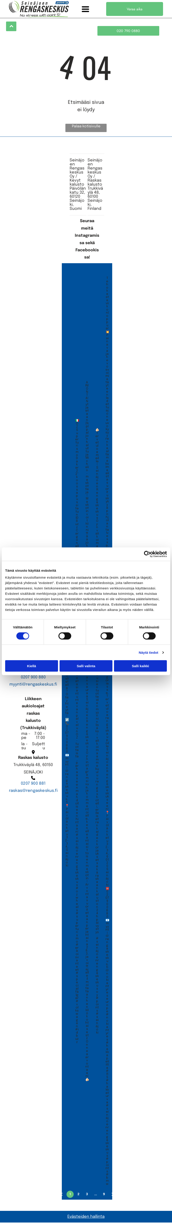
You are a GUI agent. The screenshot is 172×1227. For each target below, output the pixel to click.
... (95, 1198)
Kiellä (31, 668)
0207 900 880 (33, 682)
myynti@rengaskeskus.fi (33, 689)
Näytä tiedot (148, 654)
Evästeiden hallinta (86, 1221)
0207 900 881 (33, 788)
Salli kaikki (140, 668)
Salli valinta (86, 668)
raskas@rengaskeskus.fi (33, 795)
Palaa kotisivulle (86, 131)
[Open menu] (85, 9)
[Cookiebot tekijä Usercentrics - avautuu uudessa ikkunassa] (147, 556)
